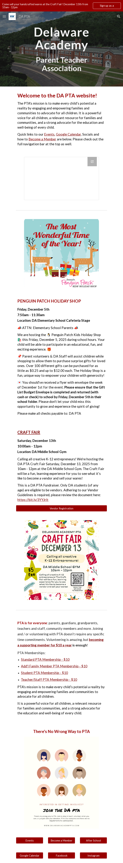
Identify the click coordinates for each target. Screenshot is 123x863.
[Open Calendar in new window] (92, 161)
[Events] (29, 840)
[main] (61, 38)
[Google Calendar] (29, 855)
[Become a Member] (61, 840)
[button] (4, 16)
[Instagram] (93, 855)
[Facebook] (61, 855)
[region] (61, 5)
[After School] (93, 840)
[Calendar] (61, 178)
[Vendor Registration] (61, 508)
